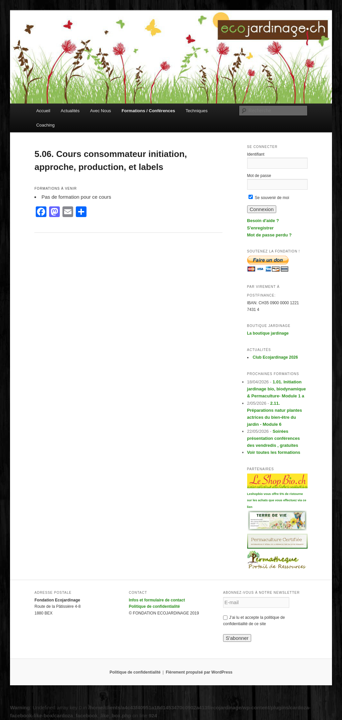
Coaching (45, 125)
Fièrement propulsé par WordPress (199, 672)
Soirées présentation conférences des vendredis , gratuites (273, 438)
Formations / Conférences (148, 110)
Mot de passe (259, 175)
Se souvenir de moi (268, 197)
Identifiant (256, 154)
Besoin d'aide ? (263, 220)
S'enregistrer (260, 227)
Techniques (197, 110)
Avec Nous (100, 110)
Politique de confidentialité (154, 606)
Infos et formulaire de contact (157, 600)
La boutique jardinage (268, 333)
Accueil (43, 110)
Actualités (70, 110)
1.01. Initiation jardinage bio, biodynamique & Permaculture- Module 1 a (276, 388)
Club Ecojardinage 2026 (275, 357)
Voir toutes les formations (273, 452)
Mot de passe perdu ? (269, 234)
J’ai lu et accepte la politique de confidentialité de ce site (254, 620)
